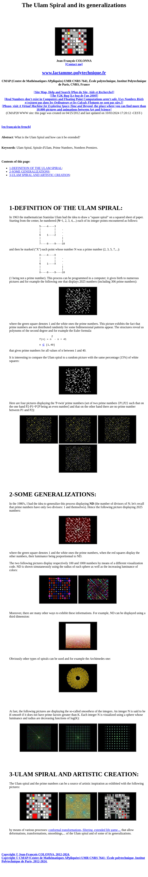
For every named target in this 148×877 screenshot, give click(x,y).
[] (74, 92)
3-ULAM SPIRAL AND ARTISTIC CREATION (39, 175)
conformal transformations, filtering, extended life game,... (84, 839)
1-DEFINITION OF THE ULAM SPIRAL (35, 168)
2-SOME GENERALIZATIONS (29, 171)
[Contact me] (73, 64)
